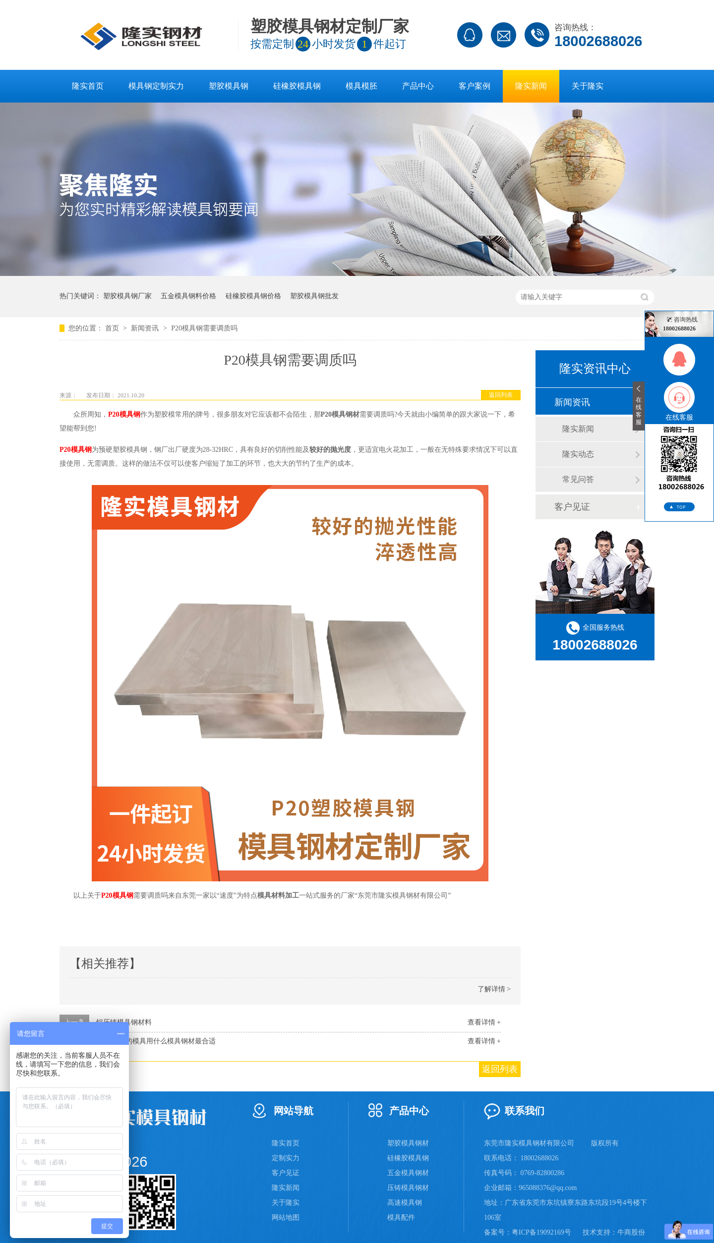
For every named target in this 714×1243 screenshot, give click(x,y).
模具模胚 (361, 86)
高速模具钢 (404, 1202)
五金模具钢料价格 (188, 296)
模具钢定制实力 (156, 86)
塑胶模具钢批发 (314, 296)
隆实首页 (88, 86)
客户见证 (572, 507)
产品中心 (418, 86)
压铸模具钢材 (408, 1187)
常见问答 (578, 479)
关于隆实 (587, 86)
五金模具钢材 (408, 1173)
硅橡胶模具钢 (297, 86)
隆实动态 (578, 454)
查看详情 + (484, 1022)
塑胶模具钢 (228, 86)
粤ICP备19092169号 (541, 1232)
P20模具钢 (124, 414)
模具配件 (401, 1217)
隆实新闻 (531, 86)
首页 (113, 328)
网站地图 (285, 1217)
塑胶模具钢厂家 (127, 296)
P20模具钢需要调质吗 (204, 328)
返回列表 (501, 394)
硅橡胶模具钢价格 (253, 296)
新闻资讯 (146, 328)
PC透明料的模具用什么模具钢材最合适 (156, 1041)
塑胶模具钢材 (408, 1143)
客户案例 (474, 86)
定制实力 (285, 1158)
